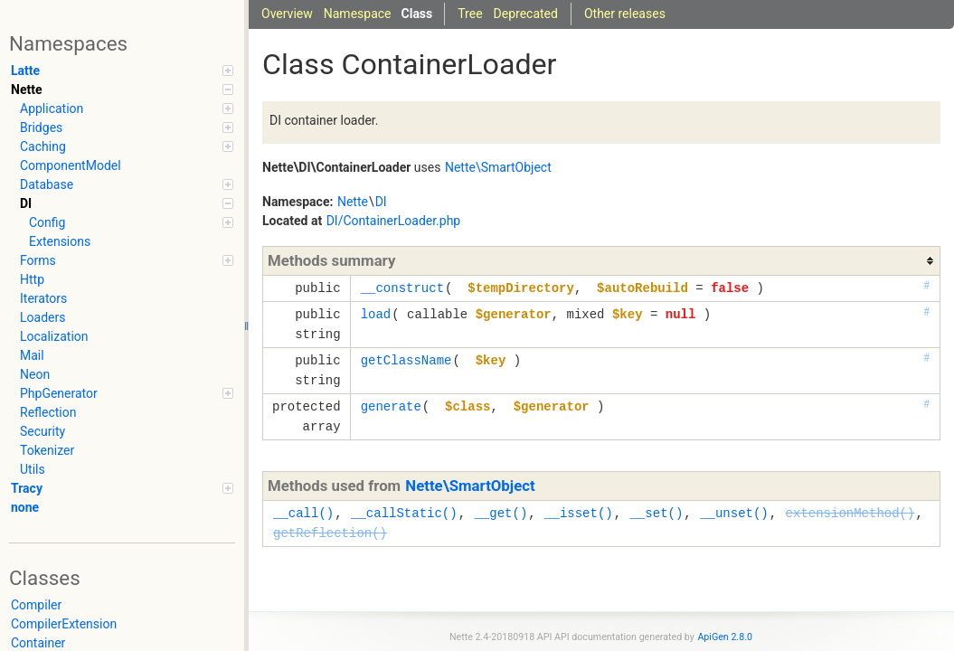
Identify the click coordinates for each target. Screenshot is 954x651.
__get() (500, 513)
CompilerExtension (64, 624)
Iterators (43, 298)
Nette (122, 89)
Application (126, 108)
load (376, 314)
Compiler (36, 605)
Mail (32, 355)
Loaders (42, 317)
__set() (656, 513)
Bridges (126, 127)
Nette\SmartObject (469, 485)
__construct (402, 288)
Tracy (122, 488)
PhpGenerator (126, 393)
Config (131, 222)
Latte (122, 70)
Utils (32, 469)
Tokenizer (47, 450)
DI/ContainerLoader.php (393, 220)
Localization (54, 336)
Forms (126, 260)
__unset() (734, 513)
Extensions (59, 241)
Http (32, 279)
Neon (35, 374)
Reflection (48, 412)
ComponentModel (70, 165)
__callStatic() (404, 513)
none (25, 507)
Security (42, 431)
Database (126, 184)
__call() (303, 513)
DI (126, 203)
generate (391, 406)
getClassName (406, 360)
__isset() (578, 513)
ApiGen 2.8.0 (724, 637)
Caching (126, 146)
